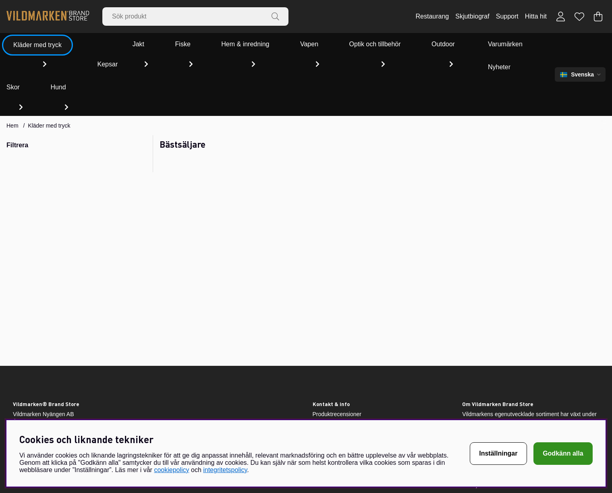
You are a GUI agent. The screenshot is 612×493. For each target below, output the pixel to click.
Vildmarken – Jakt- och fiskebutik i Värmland (368, 374)
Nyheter (507, 44)
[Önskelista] (579, 16)
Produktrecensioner (337, 354)
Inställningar (498, 453)
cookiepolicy (171, 469)
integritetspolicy (225, 469)
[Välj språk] (580, 44)
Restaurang (432, 16)
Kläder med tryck (49, 65)
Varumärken (462, 44)
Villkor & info (328, 416)
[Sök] (195, 16)
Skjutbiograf (472, 16)
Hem (12, 65)
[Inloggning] (560, 16)
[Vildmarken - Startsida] (47, 16)
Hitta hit (536, 16)
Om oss (322, 406)
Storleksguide (330, 395)
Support (507, 16)
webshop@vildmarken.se (44, 399)
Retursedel (326, 364)
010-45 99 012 (31, 407)
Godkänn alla (563, 453)
